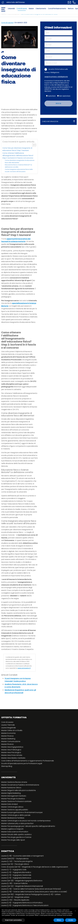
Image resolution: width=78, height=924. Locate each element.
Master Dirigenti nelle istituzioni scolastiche (18, 790)
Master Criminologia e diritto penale (15, 815)
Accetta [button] (70, 920)
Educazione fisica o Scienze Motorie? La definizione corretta (18, 166)
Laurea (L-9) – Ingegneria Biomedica (16, 872)
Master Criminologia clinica (12, 807)
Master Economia (8, 733)
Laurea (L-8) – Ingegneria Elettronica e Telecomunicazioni (24, 905)
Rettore (70, 8)
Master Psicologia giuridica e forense (16, 837)
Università (11, 8)
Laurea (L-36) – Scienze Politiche (14, 883)
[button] (75, 911)
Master (31, 8)
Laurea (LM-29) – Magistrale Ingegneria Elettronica (21, 880)
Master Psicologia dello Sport (13, 840)
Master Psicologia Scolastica (13, 798)
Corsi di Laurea (22, 8)
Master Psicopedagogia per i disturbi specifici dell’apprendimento (28, 826)
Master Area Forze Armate (11, 755)
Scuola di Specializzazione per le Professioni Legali (21, 763)
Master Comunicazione (10, 741)
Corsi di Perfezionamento (57, 8)
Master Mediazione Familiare (12, 818)
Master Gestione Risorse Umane (14, 782)
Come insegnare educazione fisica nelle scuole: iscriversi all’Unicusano (19, 170)
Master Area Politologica (11, 749)
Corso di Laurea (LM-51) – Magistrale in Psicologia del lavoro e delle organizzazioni (34, 867)
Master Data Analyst (9, 804)
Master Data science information (14, 831)
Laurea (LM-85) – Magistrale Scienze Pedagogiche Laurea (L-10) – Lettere (31, 894)
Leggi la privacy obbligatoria (56, 76)
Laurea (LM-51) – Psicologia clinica (15, 864)
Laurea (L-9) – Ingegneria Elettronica (16, 878)
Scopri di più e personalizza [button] (13, 920)
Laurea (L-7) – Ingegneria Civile (13, 869)
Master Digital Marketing (11, 793)
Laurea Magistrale (8, 727)
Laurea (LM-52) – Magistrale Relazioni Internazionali (22, 886)
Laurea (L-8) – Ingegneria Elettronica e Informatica (21, 902)
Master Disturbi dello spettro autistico (16, 834)
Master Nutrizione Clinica (11, 787)
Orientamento (41, 8)
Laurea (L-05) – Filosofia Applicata (15, 900)
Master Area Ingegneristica (12, 747)
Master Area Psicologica (11, 752)
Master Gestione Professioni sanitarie (16, 801)
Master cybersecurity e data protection (17, 823)
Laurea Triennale (8, 725)
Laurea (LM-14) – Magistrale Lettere (15, 897)
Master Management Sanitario (13, 796)
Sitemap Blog (6, 766)
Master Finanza (7, 736)
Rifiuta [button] (59, 920)
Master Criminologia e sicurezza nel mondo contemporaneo (26, 820)
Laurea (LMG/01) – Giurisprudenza (14, 858)
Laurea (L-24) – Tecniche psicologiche (17, 861)
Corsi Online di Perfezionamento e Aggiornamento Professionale (27, 760)
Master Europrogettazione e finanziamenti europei (21, 812)
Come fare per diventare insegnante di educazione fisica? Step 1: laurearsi (17, 149)
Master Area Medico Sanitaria (13, 758)
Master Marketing (8, 738)
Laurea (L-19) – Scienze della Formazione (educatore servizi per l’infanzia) (31, 889)
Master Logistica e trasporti (12, 829)
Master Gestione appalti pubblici (14, 809)
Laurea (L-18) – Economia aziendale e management (22, 856)
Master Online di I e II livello (11, 730)
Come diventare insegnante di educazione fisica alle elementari (19, 161)
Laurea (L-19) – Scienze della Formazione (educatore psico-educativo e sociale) (34, 891)
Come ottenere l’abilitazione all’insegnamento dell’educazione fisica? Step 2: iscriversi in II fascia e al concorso (17, 155)
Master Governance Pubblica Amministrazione (20, 785)
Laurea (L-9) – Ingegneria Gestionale (16, 875)
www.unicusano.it (24, 668)
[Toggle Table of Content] (33, 145)
